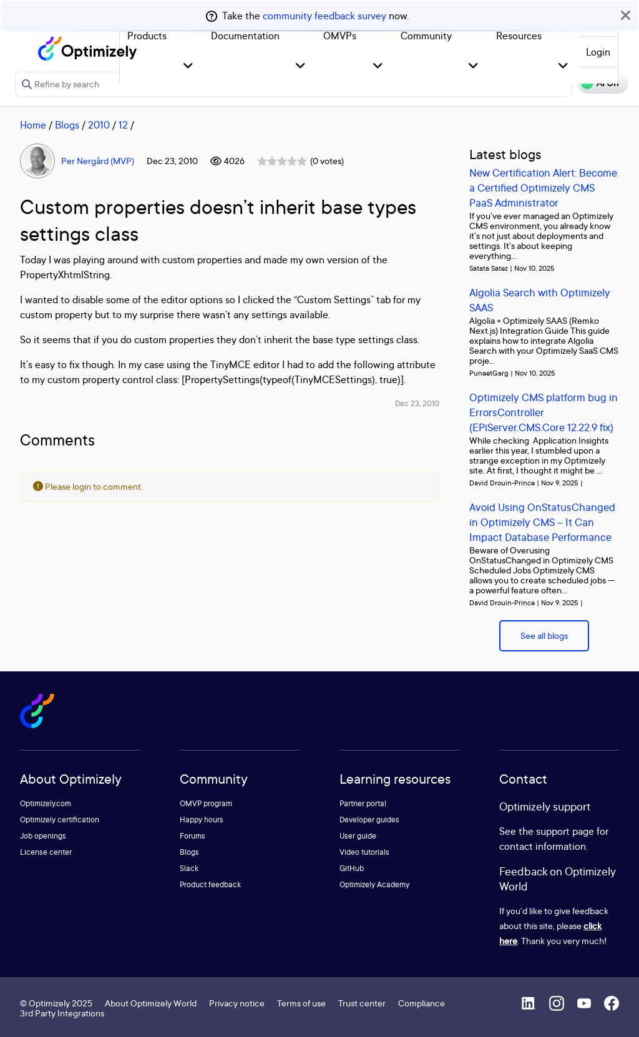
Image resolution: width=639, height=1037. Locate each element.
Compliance (421, 1003)
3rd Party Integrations (62, 1013)
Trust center (362, 1003)
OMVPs (339, 35)
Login (598, 52)
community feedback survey (324, 15)
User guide (357, 835)
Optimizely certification (59, 819)
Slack (189, 868)
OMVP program (206, 803)
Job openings (43, 835)
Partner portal (362, 803)
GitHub (351, 868)
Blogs (67, 125)
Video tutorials (364, 852)
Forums (192, 835)
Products (147, 35)
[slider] (282, 161)
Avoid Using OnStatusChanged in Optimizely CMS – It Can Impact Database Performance (542, 522)
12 (123, 125)
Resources (519, 35)
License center (46, 852)
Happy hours (201, 819)
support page (565, 831)
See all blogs (544, 635)
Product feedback (210, 884)
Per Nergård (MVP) (97, 161)
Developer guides (369, 819)
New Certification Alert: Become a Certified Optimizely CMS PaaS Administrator (543, 187)
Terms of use (301, 1003)
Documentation (245, 35)
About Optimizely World (151, 1003)
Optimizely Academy (374, 884)
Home (33, 125)
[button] (188, 66)
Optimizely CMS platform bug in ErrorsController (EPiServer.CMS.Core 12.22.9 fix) (543, 412)
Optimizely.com (45, 803)
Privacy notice (237, 1003)
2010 (99, 125)
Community (426, 35)
